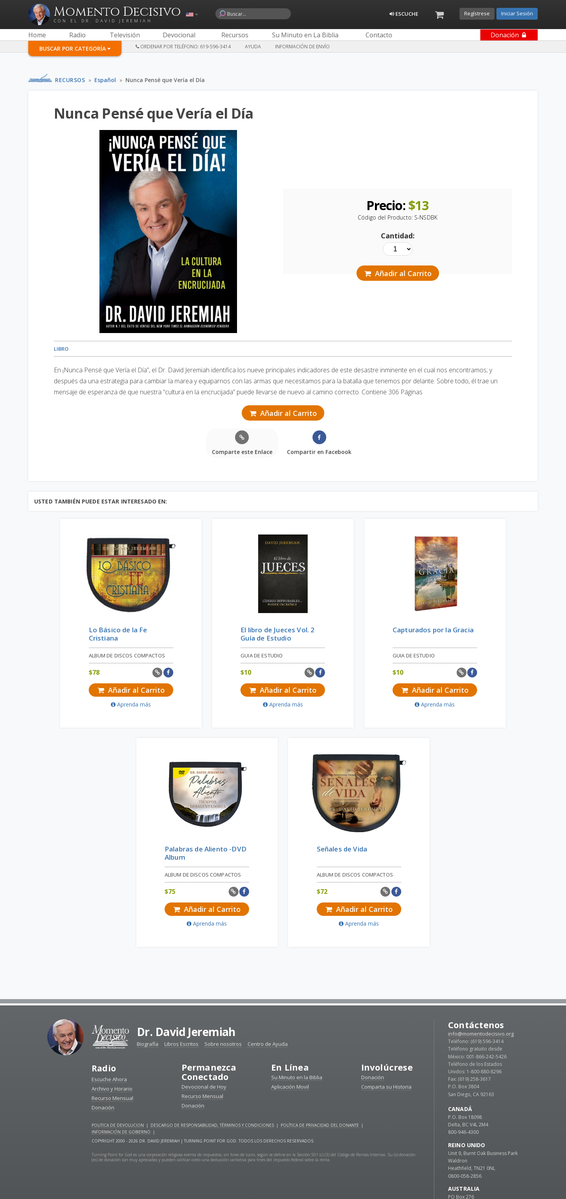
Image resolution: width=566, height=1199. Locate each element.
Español (105, 80)
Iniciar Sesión (517, 13)
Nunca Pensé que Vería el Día (165, 80)
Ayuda (253, 46)
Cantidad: (398, 235)
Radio (104, 856)
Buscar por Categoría (74, 48)
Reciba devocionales (283, 1183)
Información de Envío (302, 46)
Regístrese (477, 13)
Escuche (404, 13)
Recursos (70, 80)
